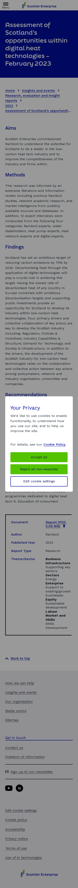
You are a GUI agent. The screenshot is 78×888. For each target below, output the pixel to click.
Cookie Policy (54, 444)
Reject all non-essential (39, 469)
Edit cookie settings (39, 481)
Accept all (39, 457)
